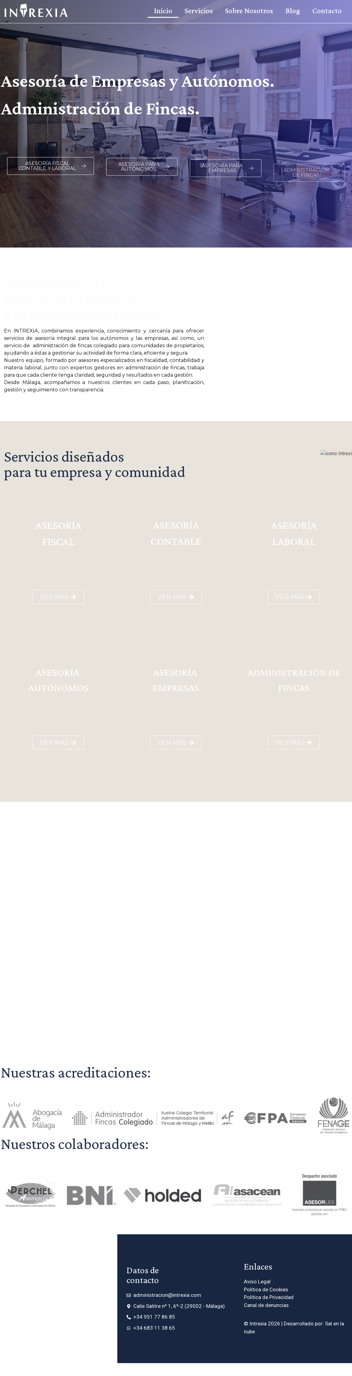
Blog (292, 10)
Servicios (199, 10)
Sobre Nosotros (249, 10)
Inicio (163, 10)
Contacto (327, 10)
